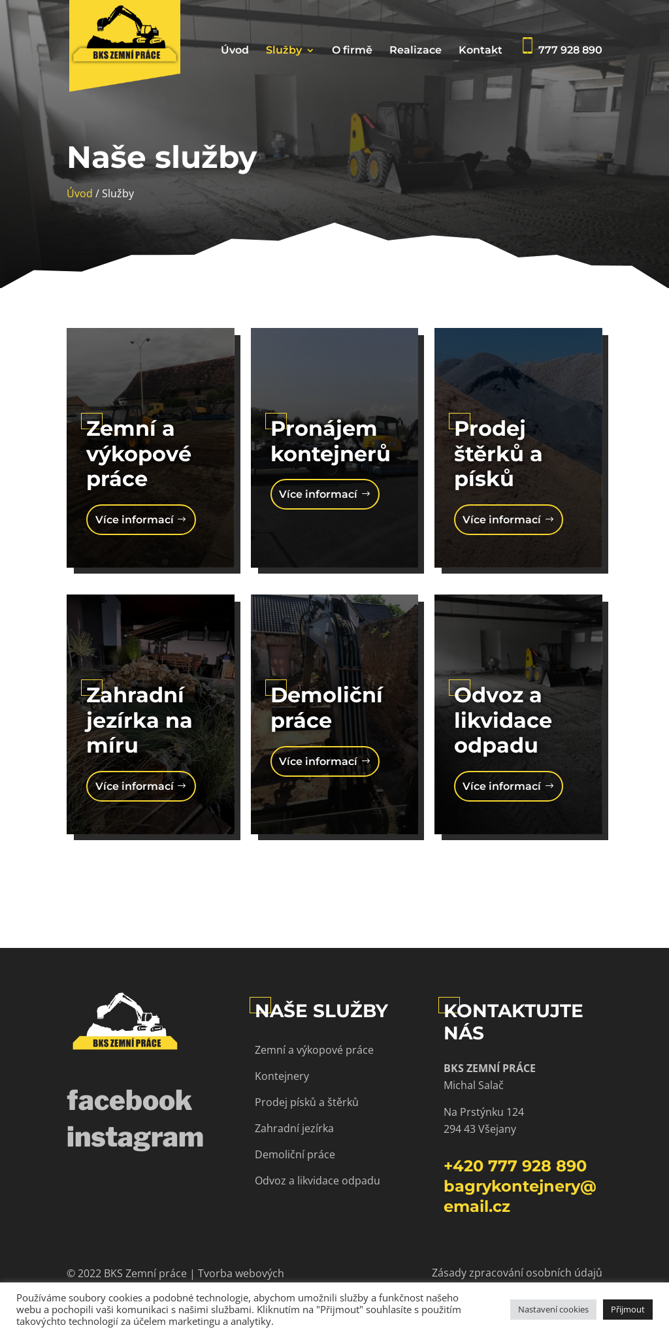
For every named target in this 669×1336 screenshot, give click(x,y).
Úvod (235, 51)
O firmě (352, 51)
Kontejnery (282, 1076)
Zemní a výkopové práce (314, 1050)
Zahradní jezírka (294, 1128)
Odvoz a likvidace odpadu (317, 1180)
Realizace (415, 51)
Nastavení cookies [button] (553, 1309)
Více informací (134, 519)
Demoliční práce (295, 1154)
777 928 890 (560, 46)
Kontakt (480, 51)
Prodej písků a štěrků (307, 1102)
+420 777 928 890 (515, 1165)
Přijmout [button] (628, 1309)
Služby (284, 51)
